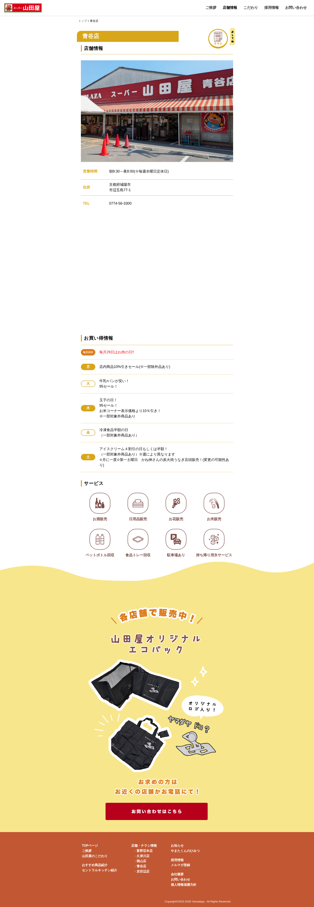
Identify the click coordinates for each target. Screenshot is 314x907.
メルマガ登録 (180, 865)
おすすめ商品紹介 (95, 865)
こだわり (251, 8)
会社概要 (177, 874)
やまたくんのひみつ (185, 850)
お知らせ (177, 845)
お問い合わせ (296, 8)
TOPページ (90, 845)
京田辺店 (143, 871)
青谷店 (141, 866)
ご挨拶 (210, 8)
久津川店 (143, 856)
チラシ (227, 38)
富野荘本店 (145, 850)
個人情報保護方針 (183, 884)
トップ (82, 20)
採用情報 (271, 8)
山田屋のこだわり (95, 856)
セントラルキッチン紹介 (99, 870)
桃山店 (141, 861)
